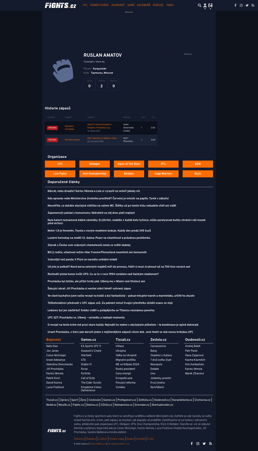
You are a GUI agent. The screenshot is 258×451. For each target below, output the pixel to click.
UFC (85, 5)
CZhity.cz (106, 405)
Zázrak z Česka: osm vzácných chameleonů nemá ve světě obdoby (89, 245)
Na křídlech (157, 387)
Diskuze (158, 5)
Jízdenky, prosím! (160, 378)
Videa (170, 5)
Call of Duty (88, 378)
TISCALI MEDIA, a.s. (97, 444)
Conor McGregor (56, 355)
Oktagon (94, 164)
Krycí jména (157, 383)
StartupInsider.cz (162, 405)
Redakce (91, 439)
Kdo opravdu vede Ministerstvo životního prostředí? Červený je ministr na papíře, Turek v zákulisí (108, 198)
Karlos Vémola (54, 373)
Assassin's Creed (91, 351)
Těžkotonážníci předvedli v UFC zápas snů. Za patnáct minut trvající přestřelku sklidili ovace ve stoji (110, 303)
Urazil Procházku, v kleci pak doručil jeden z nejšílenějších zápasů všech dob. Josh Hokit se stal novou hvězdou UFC (120, 332)
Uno (152, 373)
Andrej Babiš (192, 346)
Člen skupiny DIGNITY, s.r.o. (118, 444)
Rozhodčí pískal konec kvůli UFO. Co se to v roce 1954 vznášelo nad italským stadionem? (103, 274)
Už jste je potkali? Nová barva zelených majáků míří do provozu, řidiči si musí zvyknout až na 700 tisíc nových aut (119, 267)
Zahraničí (118, 5)
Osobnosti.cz (162, 400)
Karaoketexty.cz (182, 400)
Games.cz (109, 400)
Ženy (83, 400)
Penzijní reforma (126, 383)
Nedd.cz (51, 405)
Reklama (79, 439)
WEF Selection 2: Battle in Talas (102, 138)
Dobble (154, 369)
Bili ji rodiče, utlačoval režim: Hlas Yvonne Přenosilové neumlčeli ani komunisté (97, 252)
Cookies (102, 439)
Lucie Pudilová (55, 387)
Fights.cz (78, 405)
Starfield (86, 355)
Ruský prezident (125, 369)
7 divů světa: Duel (160, 360)
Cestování (95, 400)
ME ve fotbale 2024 (127, 364)
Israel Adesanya (55, 360)
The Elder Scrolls (91, 383)
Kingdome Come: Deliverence (91, 389)
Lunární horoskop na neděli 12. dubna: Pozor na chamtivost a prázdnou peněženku (99, 238)
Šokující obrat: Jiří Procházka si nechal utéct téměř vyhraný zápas (89, 288)
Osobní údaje (117, 439)
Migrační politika (126, 360)
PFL (163, 164)
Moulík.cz (64, 405)
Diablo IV (86, 364)
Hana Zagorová (194, 355)
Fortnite (85, 373)
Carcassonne (158, 346)
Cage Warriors (163, 174)
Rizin (198, 174)
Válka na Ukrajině (126, 355)
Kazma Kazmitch (195, 360)
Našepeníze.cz (123, 405)
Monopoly (156, 364)
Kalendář (143, 5)
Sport (74, 400)
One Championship (94, 174)
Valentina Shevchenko (59, 364)
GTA (83, 360)
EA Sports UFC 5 (91, 346)
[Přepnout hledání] (199, 5)
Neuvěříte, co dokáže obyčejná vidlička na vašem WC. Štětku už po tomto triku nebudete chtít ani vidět (112, 206)
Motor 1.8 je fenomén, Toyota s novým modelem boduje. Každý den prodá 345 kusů (99, 231)
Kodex (131, 439)
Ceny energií (123, 373)
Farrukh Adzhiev (72, 140)
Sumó (131, 5)
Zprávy (64, 400)
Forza (84, 369)
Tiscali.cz (52, 400)
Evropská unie (124, 378)
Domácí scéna (99, 5)
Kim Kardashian (194, 364)
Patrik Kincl (53, 378)
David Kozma (54, 383)
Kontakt (141, 439)
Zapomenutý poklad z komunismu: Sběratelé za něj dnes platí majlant (91, 213)
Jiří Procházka (54, 369)
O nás (150, 439)
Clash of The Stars (129, 164)
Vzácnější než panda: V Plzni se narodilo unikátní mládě (82, 259)
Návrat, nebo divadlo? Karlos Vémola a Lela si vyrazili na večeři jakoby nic (94, 191)
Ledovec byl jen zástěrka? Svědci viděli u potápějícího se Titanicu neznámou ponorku (101, 310)
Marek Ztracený (194, 373)
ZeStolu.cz (145, 400)
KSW (198, 164)
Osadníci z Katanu (161, 355)
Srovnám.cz (142, 405)
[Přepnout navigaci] (205, 5)
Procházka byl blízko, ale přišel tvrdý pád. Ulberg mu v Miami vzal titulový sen (96, 281)
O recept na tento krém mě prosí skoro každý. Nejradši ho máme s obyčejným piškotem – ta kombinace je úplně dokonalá (123, 325)
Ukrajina (121, 351)
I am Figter (60, 174)
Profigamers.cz (126, 400)
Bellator (129, 174)
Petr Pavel (191, 351)
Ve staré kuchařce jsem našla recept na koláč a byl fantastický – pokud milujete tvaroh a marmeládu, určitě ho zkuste (121, 296)
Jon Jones (52, 351)
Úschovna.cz (203, 400)
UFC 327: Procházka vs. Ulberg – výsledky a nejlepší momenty (86, 317)
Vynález (120, 387)
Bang (153, 351)
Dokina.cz (92, 405)
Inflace (120, 346)
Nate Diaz (52, 346)
